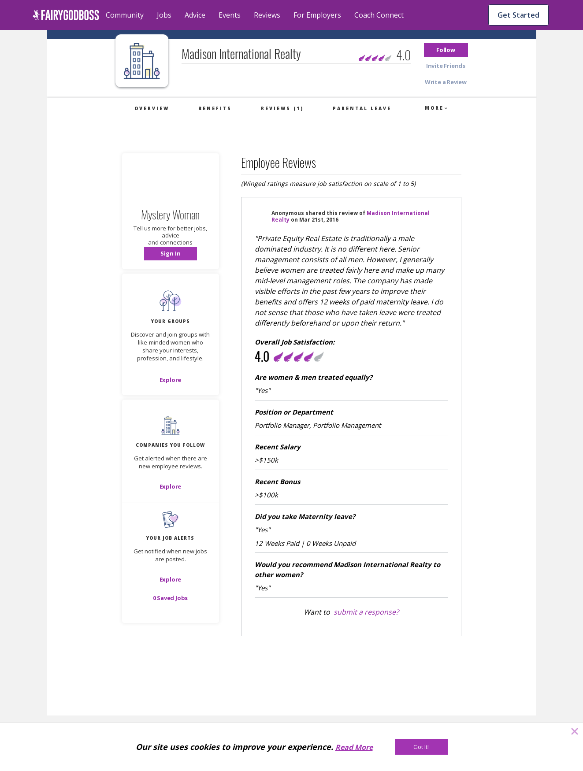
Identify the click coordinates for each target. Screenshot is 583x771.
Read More (354, 747)
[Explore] (170, 379)
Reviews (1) (282, 108)
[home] (66, 15)
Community (125, 15)
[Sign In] (170, 253)
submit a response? (366, 612)
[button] (446, 50)
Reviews (267, 15)
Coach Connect (379, 15)
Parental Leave (362, 108)
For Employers (317, 15)
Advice (195, 15)
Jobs (164, 15)
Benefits (215, 108)
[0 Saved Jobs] (170, 597)
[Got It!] (421, 747)
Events (230, 15)
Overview (151, 108)
